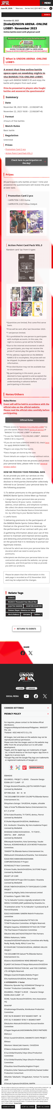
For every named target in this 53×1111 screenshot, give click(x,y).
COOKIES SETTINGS (8, 1106)
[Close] (50, 1088)
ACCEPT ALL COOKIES (28, 1106)
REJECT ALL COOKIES (43, 1106)
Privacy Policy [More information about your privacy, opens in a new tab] (18, 1103)
